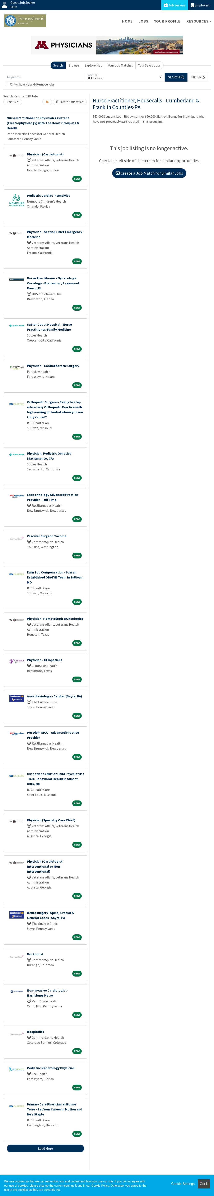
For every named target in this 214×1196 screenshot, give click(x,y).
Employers (200, 5)
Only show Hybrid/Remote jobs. (32, 84)
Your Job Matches (120, 65)
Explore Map (93, 65)
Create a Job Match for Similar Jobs (149, 173)
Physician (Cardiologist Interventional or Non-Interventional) (44, 866)
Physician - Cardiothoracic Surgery (53, 366)
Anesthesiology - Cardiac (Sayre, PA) (54, 696)
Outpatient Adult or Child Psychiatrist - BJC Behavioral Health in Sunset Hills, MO (55, 779)
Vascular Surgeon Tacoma (46, 536)
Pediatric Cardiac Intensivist (48, 195)
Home (127, 21)
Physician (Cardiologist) (45, 154)
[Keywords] (45, 77)
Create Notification (69, 102)
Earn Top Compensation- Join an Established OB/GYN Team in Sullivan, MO (55, 577)
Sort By (11, 102)
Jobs (143, 21)
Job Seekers (175, 5)
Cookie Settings (183, 1184)
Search (58, 65)
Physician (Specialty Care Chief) (51, 820)
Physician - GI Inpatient (44, 660)
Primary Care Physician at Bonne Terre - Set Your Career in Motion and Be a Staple (54, 1109)
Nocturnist (35, 954)
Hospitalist (35, 1032)
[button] (198, 77)
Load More (45, 1148)
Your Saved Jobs (149, 65)
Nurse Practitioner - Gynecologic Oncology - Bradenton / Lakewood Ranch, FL (53, 283)
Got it (204, 1184)
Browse (73, 65)
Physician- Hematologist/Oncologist (55, 618)
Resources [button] (197, 21)
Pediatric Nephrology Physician (51, 1068)
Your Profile (167, 21)
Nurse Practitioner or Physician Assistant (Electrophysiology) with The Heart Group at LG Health (43, 123)
